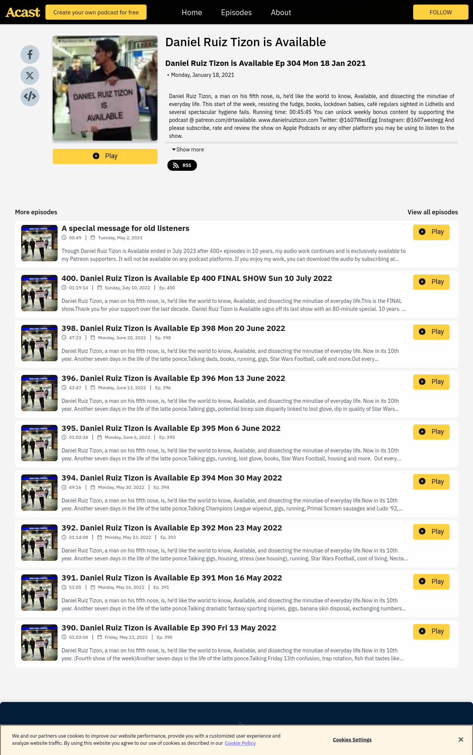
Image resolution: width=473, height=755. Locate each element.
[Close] (461, 744)
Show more (187, 150)
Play (105, 156)
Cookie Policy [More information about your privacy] (240, 748)
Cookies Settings (352, 744)
